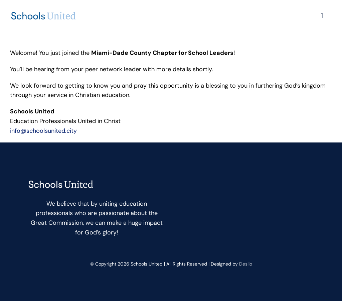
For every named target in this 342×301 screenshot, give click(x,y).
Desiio (245, 264)
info (43, 131)
